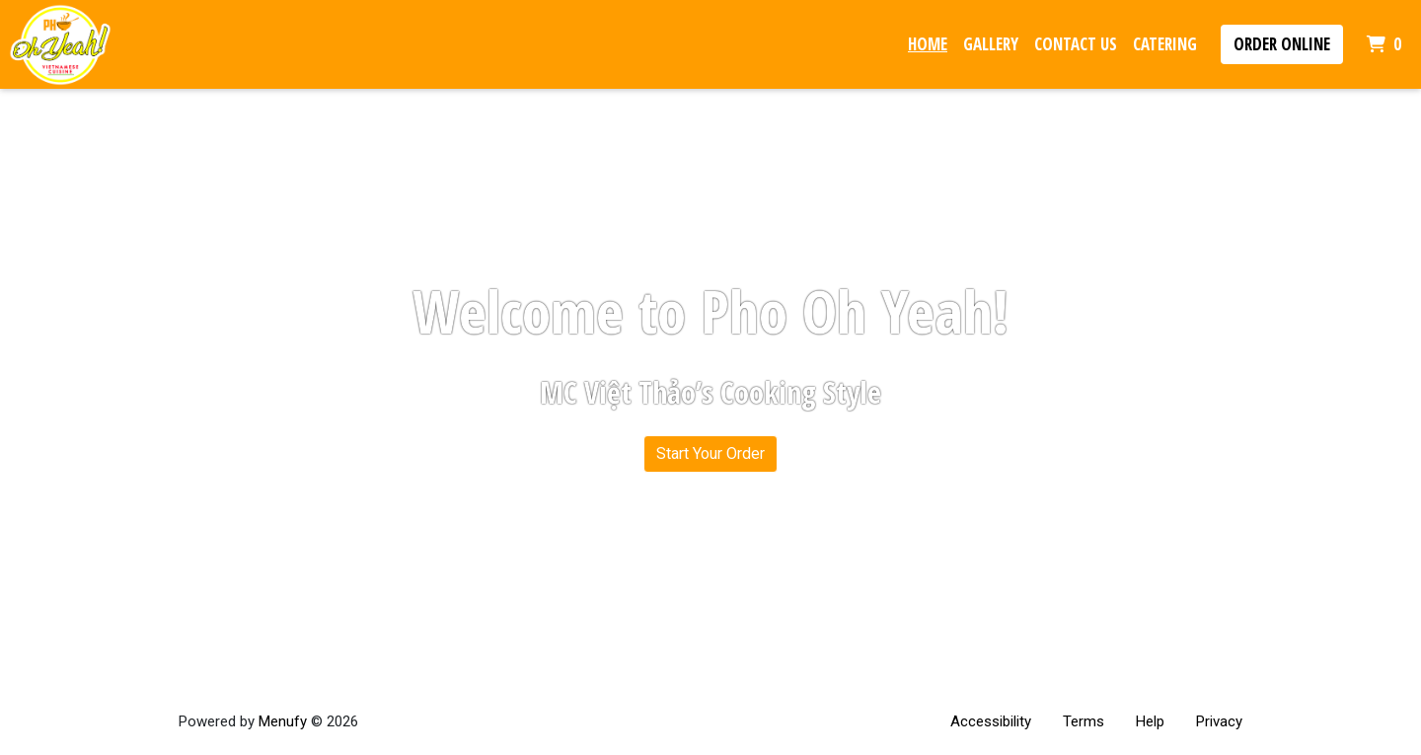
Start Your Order (710, 453)
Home (927, 44)
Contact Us (1075, 44)
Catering (1165, 44)
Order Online (1282, 44)
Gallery (990, 44)
